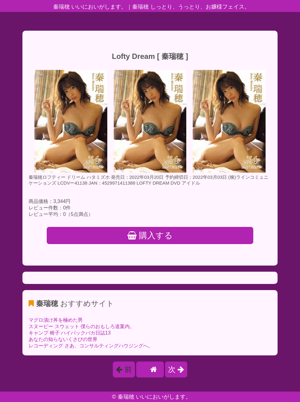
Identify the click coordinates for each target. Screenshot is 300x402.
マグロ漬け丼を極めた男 (56, 320)
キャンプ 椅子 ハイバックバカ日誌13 (70, 332)
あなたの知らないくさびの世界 (63, 339)
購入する (150, 235)
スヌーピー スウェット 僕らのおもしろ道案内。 (82, 326)
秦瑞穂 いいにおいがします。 (154, 397)
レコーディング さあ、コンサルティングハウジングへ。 (91, 345)
